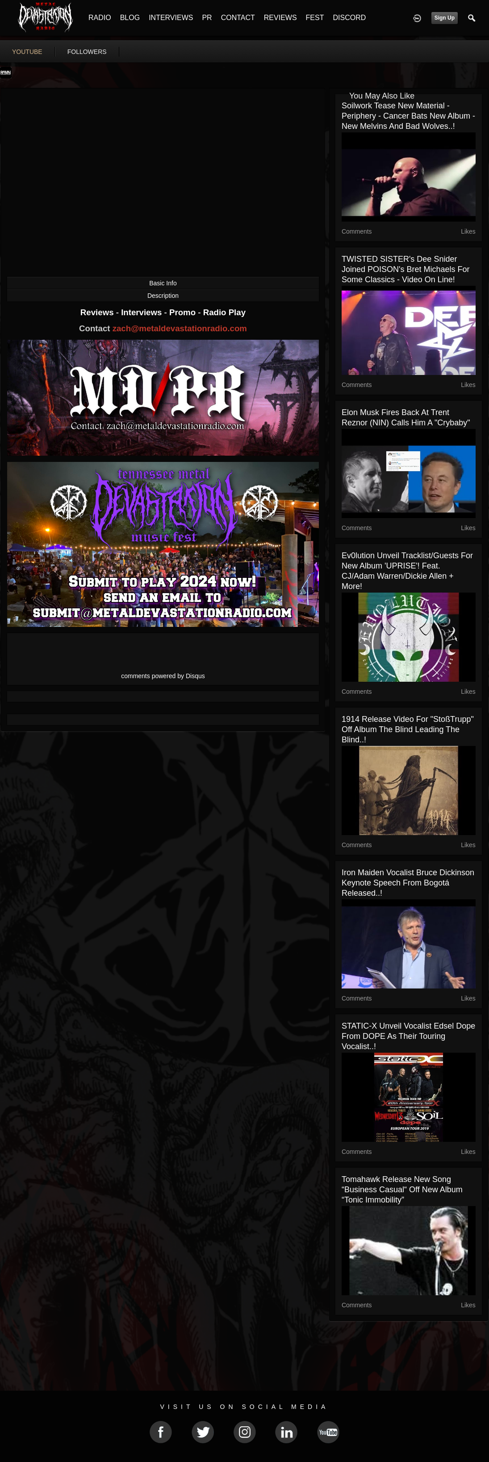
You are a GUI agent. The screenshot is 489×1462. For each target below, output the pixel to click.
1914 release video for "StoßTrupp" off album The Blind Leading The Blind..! (408, 729)
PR (207, 17)
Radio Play (224, 312)
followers (87, 51)
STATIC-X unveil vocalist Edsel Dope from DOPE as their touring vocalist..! (408, 1036)
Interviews (142, 312)
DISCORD (349, 17)
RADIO (99, 17)
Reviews (98, 312)
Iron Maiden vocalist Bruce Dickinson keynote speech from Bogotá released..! (408, 883)
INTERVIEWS (171, 17)
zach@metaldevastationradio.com (180, 328)
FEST (315, 17)
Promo (183, 312)
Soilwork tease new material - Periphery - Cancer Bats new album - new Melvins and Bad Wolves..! (408, 116)
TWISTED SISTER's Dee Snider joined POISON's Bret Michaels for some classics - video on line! (406, 269)
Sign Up (445, 18)
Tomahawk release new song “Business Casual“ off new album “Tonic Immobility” (402, 1189)
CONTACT (238, 17)
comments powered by (163, 676)
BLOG (130, 17)
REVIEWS (280, 17)
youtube (27, 51)
